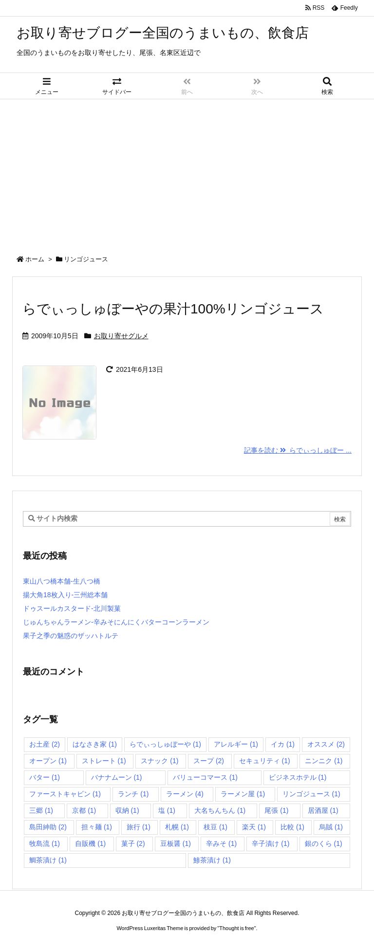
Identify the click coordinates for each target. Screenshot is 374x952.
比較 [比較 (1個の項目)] (292, 827)
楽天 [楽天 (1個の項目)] (254, 827)
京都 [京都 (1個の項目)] (84, 810)
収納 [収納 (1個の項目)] (127, 810)
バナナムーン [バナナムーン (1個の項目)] (116, 777)
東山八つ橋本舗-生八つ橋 (61, 581)
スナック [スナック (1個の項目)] (159, 761)
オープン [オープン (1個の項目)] (48, 761)
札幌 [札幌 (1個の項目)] (177, 827)
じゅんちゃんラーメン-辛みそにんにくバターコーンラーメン (116, 622)
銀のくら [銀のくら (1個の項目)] (323, 843)
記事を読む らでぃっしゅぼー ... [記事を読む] (298, 450)
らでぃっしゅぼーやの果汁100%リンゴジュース (173, 308)
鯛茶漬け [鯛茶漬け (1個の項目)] (48, 860)
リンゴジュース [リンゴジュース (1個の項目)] (311, 794)
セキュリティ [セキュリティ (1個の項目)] (264, 761)
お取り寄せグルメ (121, 336)
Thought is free (236, 928)
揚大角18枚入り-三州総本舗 (65, 595)
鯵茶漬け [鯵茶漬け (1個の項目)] (212, 860)
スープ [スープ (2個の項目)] (208, 761)
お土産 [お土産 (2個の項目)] (44, 744)
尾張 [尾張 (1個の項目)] (276, 810)
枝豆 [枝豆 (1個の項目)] (215, 827)
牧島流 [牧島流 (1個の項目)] (44, 843)
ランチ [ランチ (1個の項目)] (133, 794)
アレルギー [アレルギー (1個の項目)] (236, 744)
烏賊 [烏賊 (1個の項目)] (331, 827)
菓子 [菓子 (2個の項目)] (133, 843)
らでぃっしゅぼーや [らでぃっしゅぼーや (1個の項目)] (165, 744)
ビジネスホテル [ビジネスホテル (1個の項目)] (298, 777)
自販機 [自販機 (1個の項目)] (90, 843)
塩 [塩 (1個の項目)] (166, 810)
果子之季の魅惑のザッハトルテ (70, 636)
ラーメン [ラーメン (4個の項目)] (185, 794)
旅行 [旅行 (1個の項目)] (138, 827)
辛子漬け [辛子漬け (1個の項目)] (270, 843)
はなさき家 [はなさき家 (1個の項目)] (95, 744)
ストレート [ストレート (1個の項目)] (104, 761)
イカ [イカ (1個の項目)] (283, 744)
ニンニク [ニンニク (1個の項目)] (323, 761)
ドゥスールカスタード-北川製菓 (72, 608)
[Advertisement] (187, 172)
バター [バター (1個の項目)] (44, 777)
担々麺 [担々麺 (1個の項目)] (96, 827)
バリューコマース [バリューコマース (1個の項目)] (205, 777)
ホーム (34, 259)
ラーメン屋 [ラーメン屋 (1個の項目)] (243, 794)
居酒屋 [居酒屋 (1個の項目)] (323, 810)
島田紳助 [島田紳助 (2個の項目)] (48, 827)
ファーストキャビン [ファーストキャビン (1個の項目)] (65, 794)
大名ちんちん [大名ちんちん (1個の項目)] (219, 810)
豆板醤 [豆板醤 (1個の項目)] (175, 843)
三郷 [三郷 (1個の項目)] (41, 810)
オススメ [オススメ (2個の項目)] (326, 744)
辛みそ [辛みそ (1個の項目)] (221, 843)
